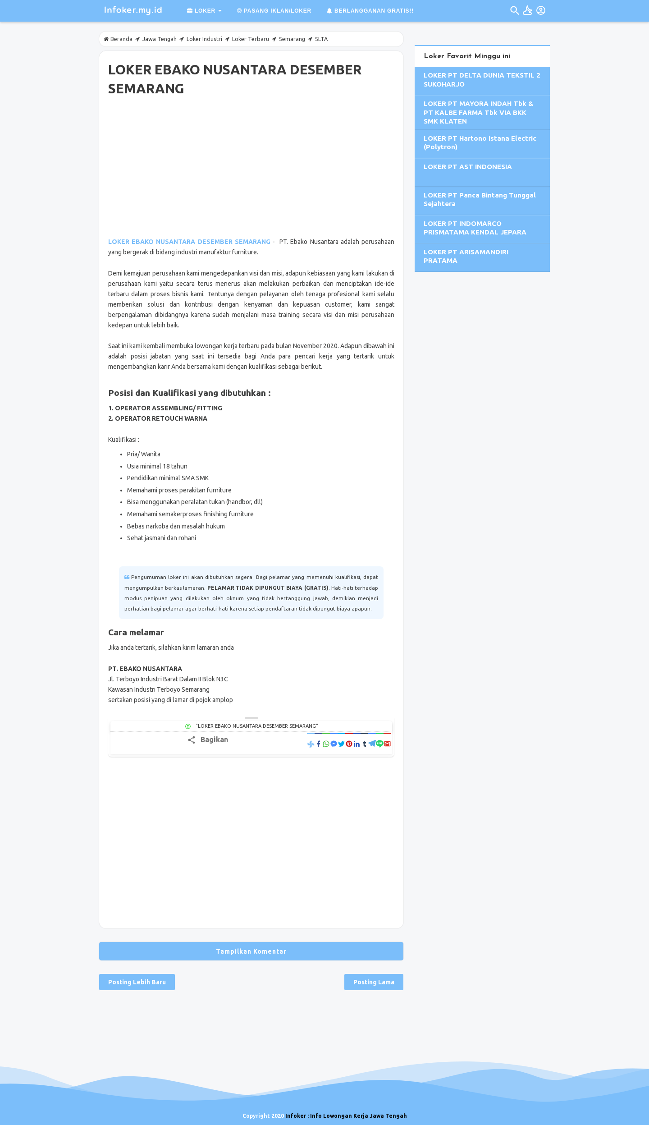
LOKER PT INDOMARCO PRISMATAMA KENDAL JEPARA (475, 228)
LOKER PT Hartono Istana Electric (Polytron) (480, 142)
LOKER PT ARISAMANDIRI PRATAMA (466, 256)
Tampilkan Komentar (251, 951)
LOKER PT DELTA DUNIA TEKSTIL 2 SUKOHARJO (482, 79)
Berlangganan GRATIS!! (370, 11)
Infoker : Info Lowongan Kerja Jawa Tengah (346, 1116)
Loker (201, 11)
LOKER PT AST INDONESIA (468, 166)
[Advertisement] (251, 169)
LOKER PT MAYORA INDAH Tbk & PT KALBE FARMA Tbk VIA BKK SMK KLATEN (478, 112)
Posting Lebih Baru (137, 982)
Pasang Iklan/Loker (274, 11)
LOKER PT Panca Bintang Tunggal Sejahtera (480, 199)
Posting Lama (373, 982)
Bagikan (214, 739)
